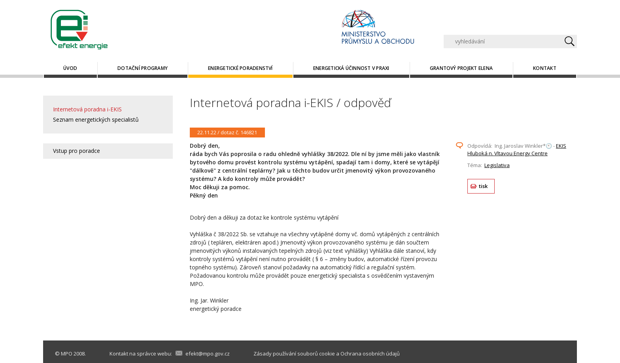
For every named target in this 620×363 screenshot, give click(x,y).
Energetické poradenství (240, 68)
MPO (66, 353)
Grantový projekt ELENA (461, 68)
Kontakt (544, 68)
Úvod (70, 68)
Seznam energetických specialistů (96, 119)
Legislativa (497, 165)
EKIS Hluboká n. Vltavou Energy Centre (516, 149)
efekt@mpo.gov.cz (207, 353)
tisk (483, 186)
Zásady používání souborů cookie (294, 353)
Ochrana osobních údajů (370, 353)
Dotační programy (142, 68)
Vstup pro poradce (76, 150)
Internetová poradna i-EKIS (87, 109)
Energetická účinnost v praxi (351, 68)
